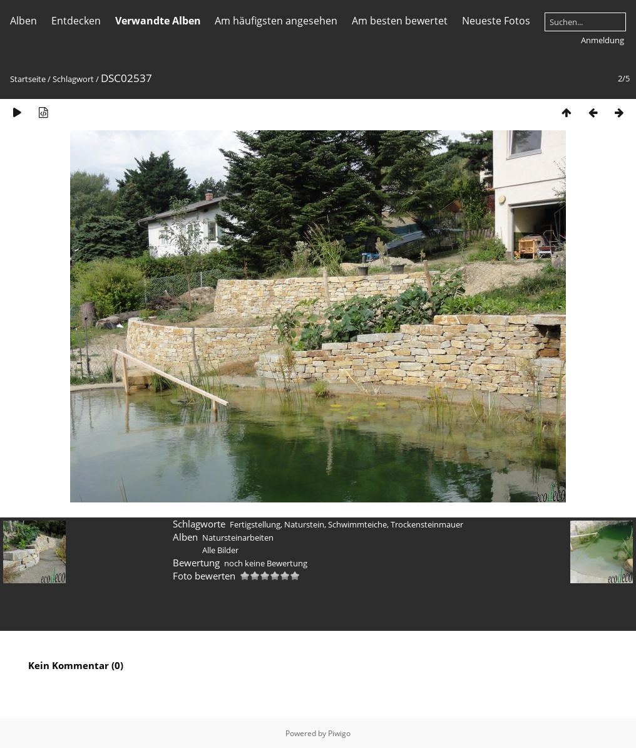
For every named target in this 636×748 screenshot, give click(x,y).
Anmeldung (602, 40)
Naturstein (304, 524)
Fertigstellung (255, 524)
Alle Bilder (220, 550)
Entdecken (76, 21)
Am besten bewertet (400, 21)
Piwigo (339, 733)
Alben (23, 21)
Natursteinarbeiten (238, 537)
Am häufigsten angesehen (276, 21)
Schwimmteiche (357, 524)
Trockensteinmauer (427, 524)
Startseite (28, 79)
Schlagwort (73, 79)
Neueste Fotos (496, 21)
